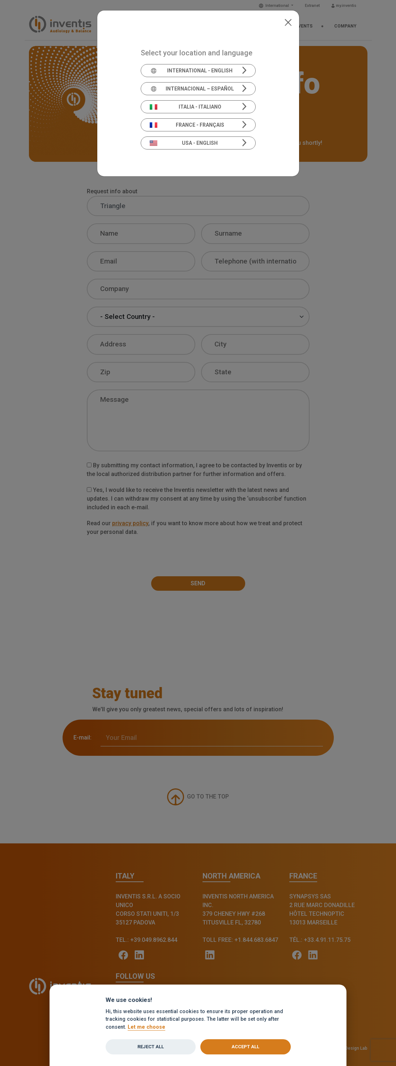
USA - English (184, 143)
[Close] (288, 22)
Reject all (150, 1046)
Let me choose (146, 1027)
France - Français (187, 125)
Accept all (245, 1046)
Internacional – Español (192, 89)
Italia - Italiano (185, 107)
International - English (191, 70)
